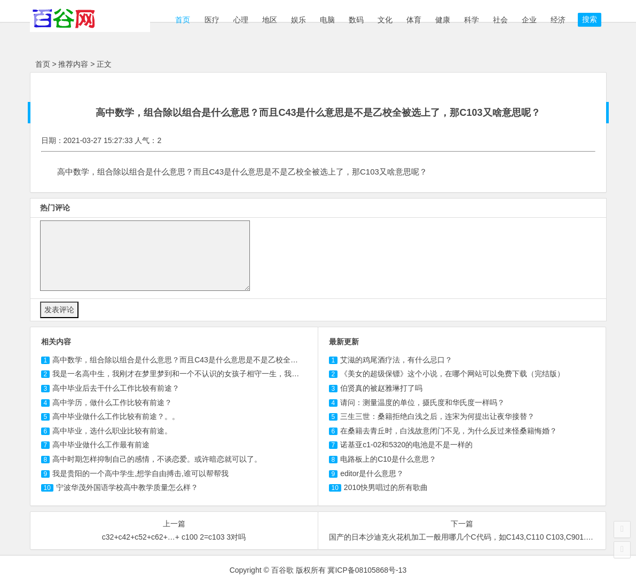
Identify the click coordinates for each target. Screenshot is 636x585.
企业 (529, 19)
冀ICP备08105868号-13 (366, 570)
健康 (442, 19)
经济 (558, 19)
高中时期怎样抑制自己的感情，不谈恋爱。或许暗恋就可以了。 (157, 459)
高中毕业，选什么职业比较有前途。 (112, 430)
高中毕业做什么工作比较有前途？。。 (115, 416)
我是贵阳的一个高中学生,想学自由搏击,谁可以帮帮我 (140, 473)
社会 (500, 19)
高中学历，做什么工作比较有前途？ (112, 402)
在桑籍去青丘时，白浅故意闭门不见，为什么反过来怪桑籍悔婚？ (448, 430)
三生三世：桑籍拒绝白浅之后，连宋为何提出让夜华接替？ (437, 416)
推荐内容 (73, 64)
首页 (182, 19)
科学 (471, 19)
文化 (385, 19)
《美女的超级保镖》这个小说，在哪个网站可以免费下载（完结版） (452, 373)
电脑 (327, 19)
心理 (240, 19)
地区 (269, 19)
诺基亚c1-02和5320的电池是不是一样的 (406, 444)
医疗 (212, 19)
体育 (413, 19)
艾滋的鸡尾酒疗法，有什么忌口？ (396, 359)
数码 (356, 19)
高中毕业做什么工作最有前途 (101, 444)
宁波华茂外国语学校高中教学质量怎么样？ (127, 487)
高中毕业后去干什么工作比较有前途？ (115, 388)
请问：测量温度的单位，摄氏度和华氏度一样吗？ (422, 402)
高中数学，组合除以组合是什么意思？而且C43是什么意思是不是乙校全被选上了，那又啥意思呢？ (225, 359)
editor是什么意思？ (372, 473)
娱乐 (298, 19)
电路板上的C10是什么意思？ (388, 459)
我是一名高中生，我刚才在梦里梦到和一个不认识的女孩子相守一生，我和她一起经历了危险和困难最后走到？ (235, 373)
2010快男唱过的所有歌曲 (386, 487)
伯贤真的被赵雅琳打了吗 (381, 388)
